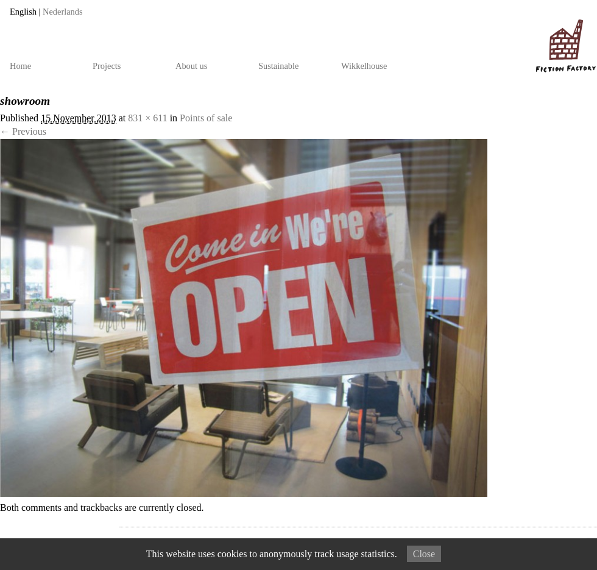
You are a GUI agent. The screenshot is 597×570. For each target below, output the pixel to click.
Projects (107, 66)
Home (20, 66)
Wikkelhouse (364, 66)
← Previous (23, 131)
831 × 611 (147, 118)
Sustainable (278, 66)
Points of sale (206, 118)
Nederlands (63, 11)
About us (191, 66)
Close (424, 554)
